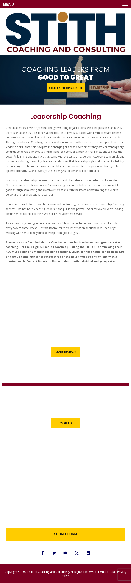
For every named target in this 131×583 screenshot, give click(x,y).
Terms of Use (106, 572)
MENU (8, 4)
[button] (66, 87)
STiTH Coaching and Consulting (49, 572)
